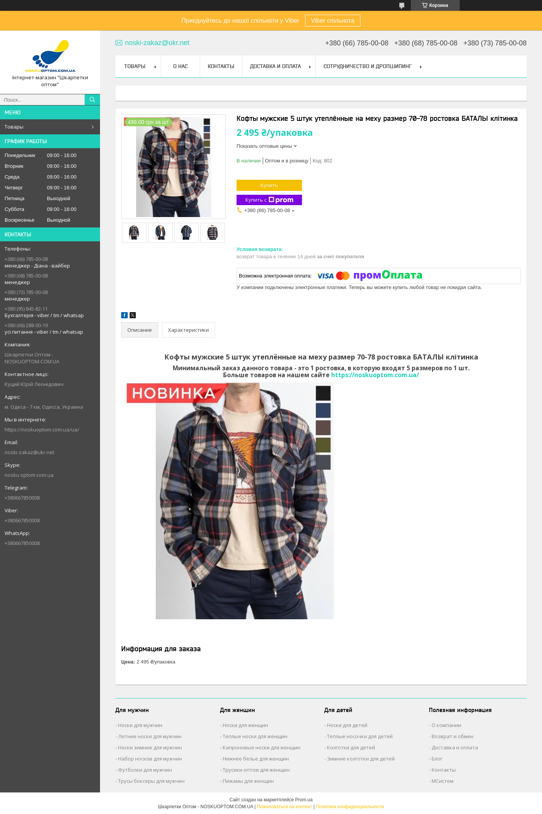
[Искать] (92, 99)
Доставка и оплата (455, 747)
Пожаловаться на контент (284, 806)
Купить (269, 185)
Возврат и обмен (453, 736)
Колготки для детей (351, 747)
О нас (180, 66)
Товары (14, 126)
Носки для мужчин (140, 725)
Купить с (269, 200)
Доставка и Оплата (275, 66)
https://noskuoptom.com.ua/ (375, 375)
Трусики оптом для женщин (256, 769)
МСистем (443, 780)
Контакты (221, 66)
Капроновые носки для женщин (261, 747)
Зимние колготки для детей (361, 758)
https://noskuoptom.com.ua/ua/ (42, 429)
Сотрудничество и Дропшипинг (368, 66)
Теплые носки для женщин (255, 736)
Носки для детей (347, 725)
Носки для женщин (245, 725)
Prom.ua (303, 799)
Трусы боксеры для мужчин (151, 780)
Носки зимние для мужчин (150, 747)
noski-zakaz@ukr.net (29, 452)
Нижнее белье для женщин (256, 758)
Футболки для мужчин (145, 769)
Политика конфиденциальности (350, 806)
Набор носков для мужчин (150, 758)
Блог (437, 758)
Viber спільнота (333, 20)
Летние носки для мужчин (150, 736)
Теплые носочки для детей (360, 736)
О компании (446, 725)
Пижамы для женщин (248, 780)
